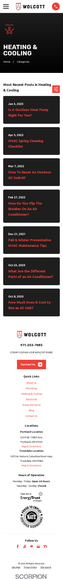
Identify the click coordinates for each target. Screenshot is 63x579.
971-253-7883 (31, 345)
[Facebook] (17, 546)
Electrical (31, 399)
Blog (31, 410)
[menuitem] (16, 567)
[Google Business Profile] (38, 546)
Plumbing (31, 388)
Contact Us (31, 364)
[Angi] (24, 546)
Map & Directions (31, 446)
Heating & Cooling (31, 393)
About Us (31, 382)
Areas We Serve (31, 404)
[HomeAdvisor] (31, 546)
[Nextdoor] (45, 546)
